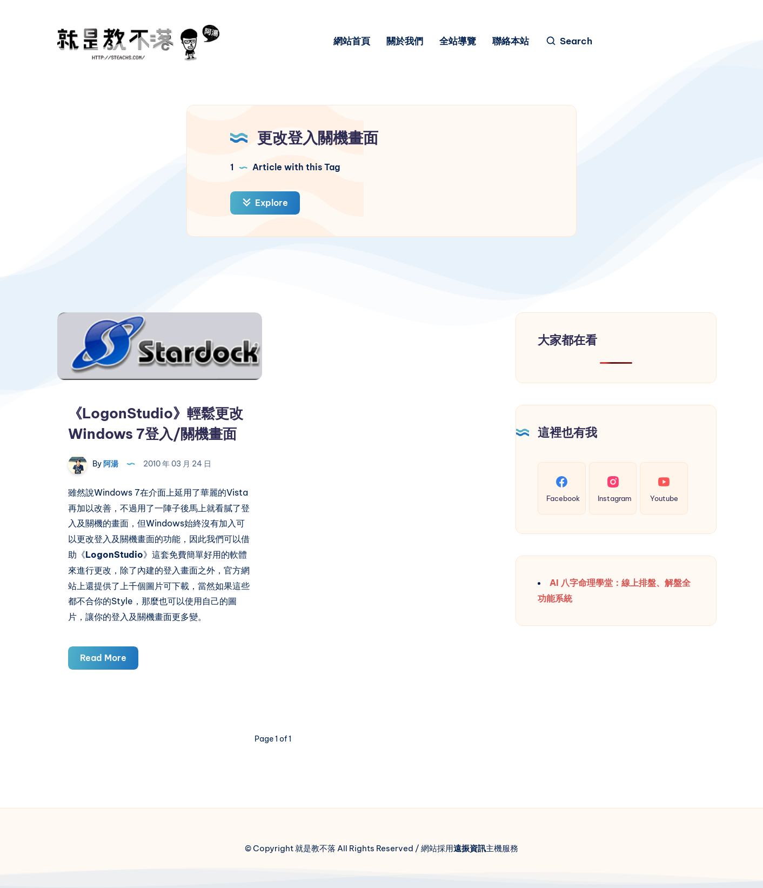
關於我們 (404, 41)
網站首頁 (351, 41)
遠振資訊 (469, 848)
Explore (265, 202)
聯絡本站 (510, 41)
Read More (109, 660)
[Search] (568, 41)
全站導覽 (457, 41)
